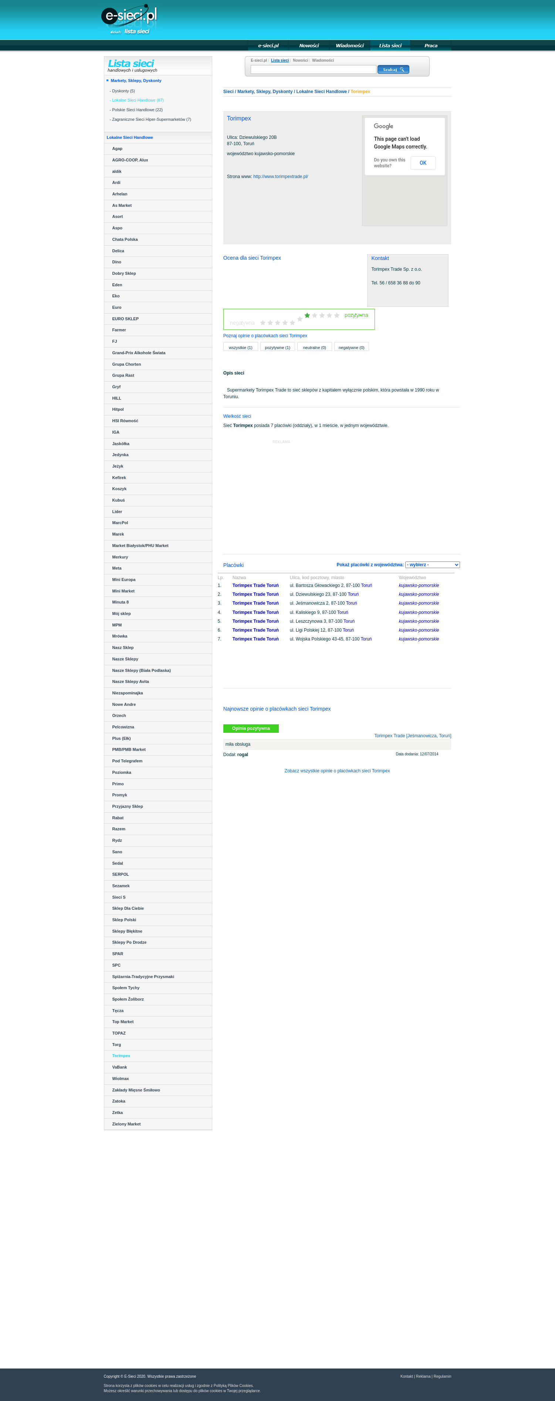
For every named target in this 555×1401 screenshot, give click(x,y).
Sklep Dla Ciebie (128, 908)
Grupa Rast (123, 375)
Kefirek (119, 477)
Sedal (117, 863)
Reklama (423, 1376)
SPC (116, 965)
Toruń (366, 585)
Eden (117, 285)
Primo (118, 784)
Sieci (228, 91)
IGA (116, 432)
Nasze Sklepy (125, 659)
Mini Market (123, 591)
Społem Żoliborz (128, 999)
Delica (118, 251)
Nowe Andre (124, 704)
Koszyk (119, 488)
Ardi (116, 182)
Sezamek (121, 886)
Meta (117, 568)
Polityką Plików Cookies (233, 1386)
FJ (114, 341)
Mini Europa (124, 579)
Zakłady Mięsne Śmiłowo (136, 1090)
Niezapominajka (127, 693)
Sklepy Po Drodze (129, 942)
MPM (117, 625)
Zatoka (118, 1101)
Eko (116, 296)
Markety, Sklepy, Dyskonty (136, 80)
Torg (116, 1044)
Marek (118, 534)
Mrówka (120, 636)
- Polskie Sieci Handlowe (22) (136, 109)
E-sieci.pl (259, 60)
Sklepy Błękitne (127, 931)
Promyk (119, 795)
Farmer (119, 330)
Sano (117, 852)
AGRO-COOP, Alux (130, 160)
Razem (118, 829)
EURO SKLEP (125, 319)
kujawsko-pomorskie (419, 585)
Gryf (116, 387)
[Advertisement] (316, 19)
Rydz (117, 840)
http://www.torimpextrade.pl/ (280, 176)
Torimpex (121, 1055)
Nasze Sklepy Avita (130, 681)
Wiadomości (323, 60)
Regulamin (442, 1376)
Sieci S (119, 897)
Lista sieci (280, 60)
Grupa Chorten (126, 364)
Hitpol (118, 409)
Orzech (119, 715)
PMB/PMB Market (129, 749)
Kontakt (406, 1376)
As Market (122, 205)
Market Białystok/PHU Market (140, 545)
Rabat (118, 818)
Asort (117, 216)
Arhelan (120, 194)
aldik (117, 171)
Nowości (300, 60)
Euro (117, 307)
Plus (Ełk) (121, 738)
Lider (117, 511)
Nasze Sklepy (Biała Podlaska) (141, 670)
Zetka (117, 1112)
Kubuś (118, 500)
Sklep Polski (124, 920)
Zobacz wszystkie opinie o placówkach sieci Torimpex (337, 770)
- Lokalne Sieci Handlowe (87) (137, 100)
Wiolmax (120, 1078)
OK (423, 163)
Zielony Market (126, 1124)
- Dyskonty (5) (122, 91)
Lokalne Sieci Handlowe (322, 91)
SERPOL (120, 874)
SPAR (117, 953)
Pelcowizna (123, 727)
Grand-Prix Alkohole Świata (139, 353)
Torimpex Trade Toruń (256, 585)
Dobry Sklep (124, 273)
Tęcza (118, 1010)
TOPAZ (119, 1033)
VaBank (119, 1067)
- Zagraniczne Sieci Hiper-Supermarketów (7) (151, 119)
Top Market (123, 1021)
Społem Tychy (126, 987)
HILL (116, 398)
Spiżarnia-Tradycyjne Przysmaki (143, 976)
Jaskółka (120, 443)
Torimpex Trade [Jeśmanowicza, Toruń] (413, 735)
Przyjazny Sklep (127, 806)
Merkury (120, 557)
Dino (116, 262)
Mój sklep (121, 613)
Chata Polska (125, 239)
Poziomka (121, 772)
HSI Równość (125, 420)
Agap (117, 148)
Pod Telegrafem (127, 761)
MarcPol (120, 522)
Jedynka (120, 454)
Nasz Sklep (123, 647)
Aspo (117, 228)
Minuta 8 (120, 602)
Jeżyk (117, 466)
